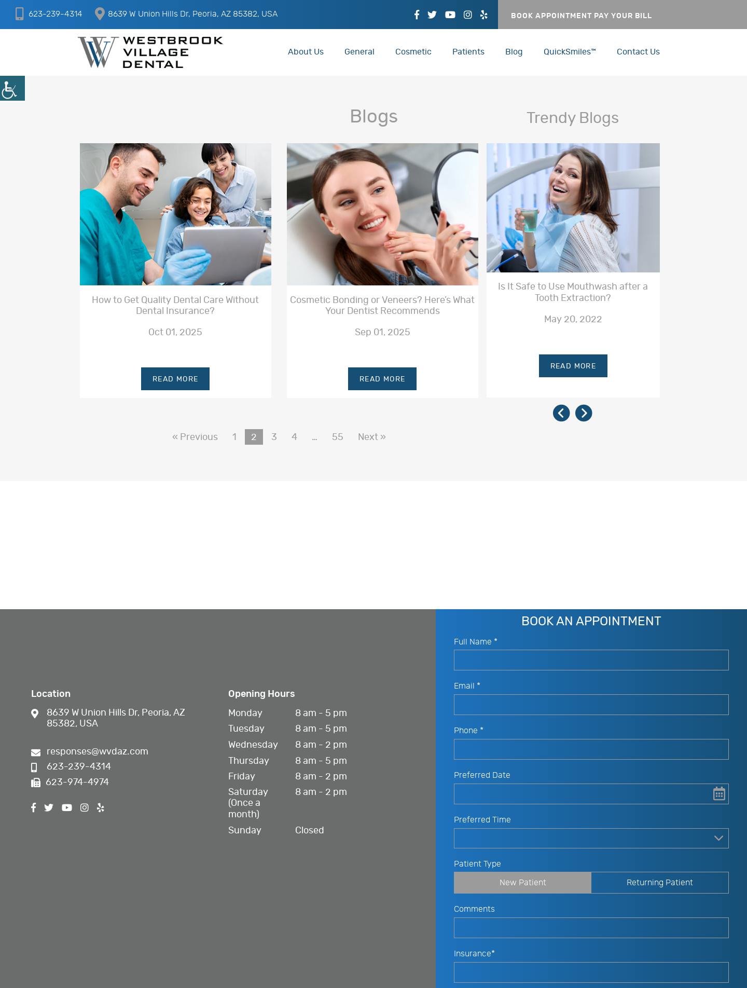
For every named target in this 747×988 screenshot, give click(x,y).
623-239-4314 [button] (49, 13)
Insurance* (474, 956)
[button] (12, 88)
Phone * (468, 733)
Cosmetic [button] (413, 52)
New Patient (523, 884)
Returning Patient (660, 884)
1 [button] (234, 437)
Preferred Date (482, 777)
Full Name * (475, 643)
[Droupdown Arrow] (718, 840)
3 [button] (274, 437)
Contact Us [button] (638, 52)
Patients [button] (468, 52)
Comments (474, 911)
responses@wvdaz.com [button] (89, 753)
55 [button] (337, 437)
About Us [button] (306, 52)
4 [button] (294, 437)
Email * (467, 688)
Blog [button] (514, 52)
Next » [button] (372, 437)
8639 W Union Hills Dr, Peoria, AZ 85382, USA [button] (186, 13)
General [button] (359, 52)
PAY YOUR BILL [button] (623, 16)
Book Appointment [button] (551, 16)
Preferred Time (482, 822)
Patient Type (477, 865)
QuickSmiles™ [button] (570, 52)
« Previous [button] (195, 437)
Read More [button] (176, 379)
